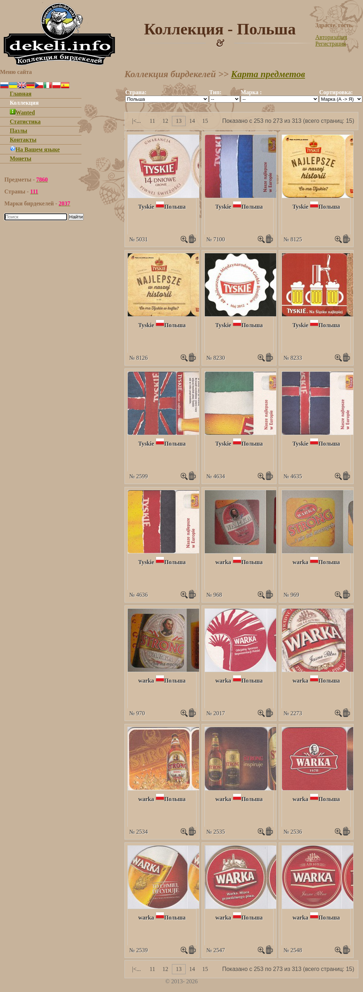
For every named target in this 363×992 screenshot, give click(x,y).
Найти (76, 217)
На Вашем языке (35, 149)
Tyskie (146, 207)
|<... (136, 121)
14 (192, 121)
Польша (175, 207)
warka (223, 562)
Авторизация (331, 37)
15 (205, 121)
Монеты (20, 158)
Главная (20, 94)
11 (152, 121)
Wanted (22, 112)
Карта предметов (268, 74)
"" (166, 99)
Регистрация (330, 44)
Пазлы (18, 131)
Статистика (25, 121)
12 (165, 121)
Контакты (23, 140)
